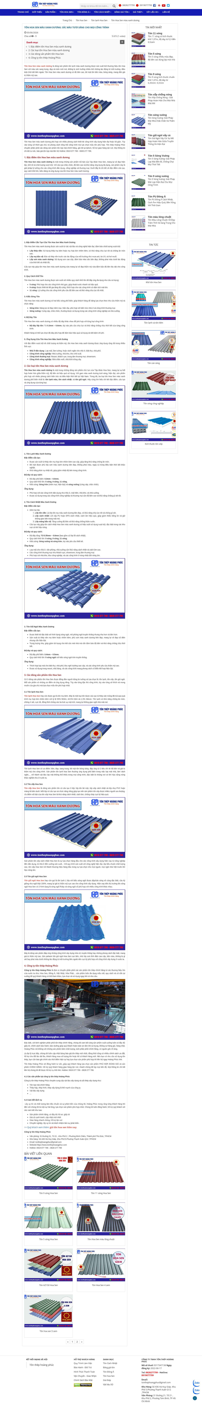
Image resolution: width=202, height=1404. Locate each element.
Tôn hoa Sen (67, 12)
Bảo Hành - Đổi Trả (82, 1367)
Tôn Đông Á (84, 12)
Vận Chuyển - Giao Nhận (85, 1376)
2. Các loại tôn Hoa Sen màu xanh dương (49, 50)
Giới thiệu (37, 12)
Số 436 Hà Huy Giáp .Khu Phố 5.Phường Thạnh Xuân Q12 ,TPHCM (159, 1389)
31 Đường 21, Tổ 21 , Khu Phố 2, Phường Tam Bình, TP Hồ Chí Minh (159, 1398)
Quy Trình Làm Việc (83, 1363)
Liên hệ (166, 12)
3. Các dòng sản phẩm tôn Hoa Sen (46, 53)
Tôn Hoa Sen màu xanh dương (125, 20)
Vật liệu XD (152, 12)
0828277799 (126, 5)
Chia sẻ (27, 36)
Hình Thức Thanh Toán (84, 1371)
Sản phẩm (50, 12)
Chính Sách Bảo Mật (83, 1380)
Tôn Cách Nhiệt (102, 12)
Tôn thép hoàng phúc (42, 1364)
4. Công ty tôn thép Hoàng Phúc (44, 57)
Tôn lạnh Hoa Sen (99, 20)
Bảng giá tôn (122, 12)
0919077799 (143, 5)
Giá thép (138, 12)
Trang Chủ (67, 20)
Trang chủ (23, 12)
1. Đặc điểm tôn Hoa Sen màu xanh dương (49, 46)
